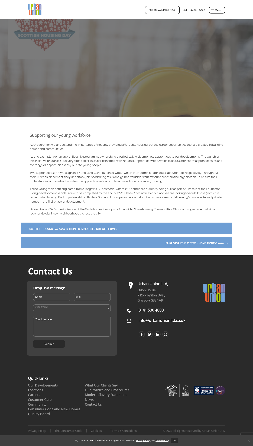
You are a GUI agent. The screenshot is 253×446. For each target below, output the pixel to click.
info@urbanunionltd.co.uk (161, 324)
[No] (248, 440)
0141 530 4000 (151, 314)
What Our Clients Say (101, 389)
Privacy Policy (37, 435)
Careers (34, 399)
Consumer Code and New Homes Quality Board (54, 415)
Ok (174, 440)
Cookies (96, 435)
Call (185, 12)
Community (37, 408)
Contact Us (93, 408)
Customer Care (39, 403)
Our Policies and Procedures (107, 394)
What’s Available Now (162, 12)
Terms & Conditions (123, 435)
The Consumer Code (68, 435)
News (89, 403)
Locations (35, 394)
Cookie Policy (162, 440)
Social (202, 12)
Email (193, 12)
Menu (217, 12)
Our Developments (43, 389)
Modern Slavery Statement (106, 399)
